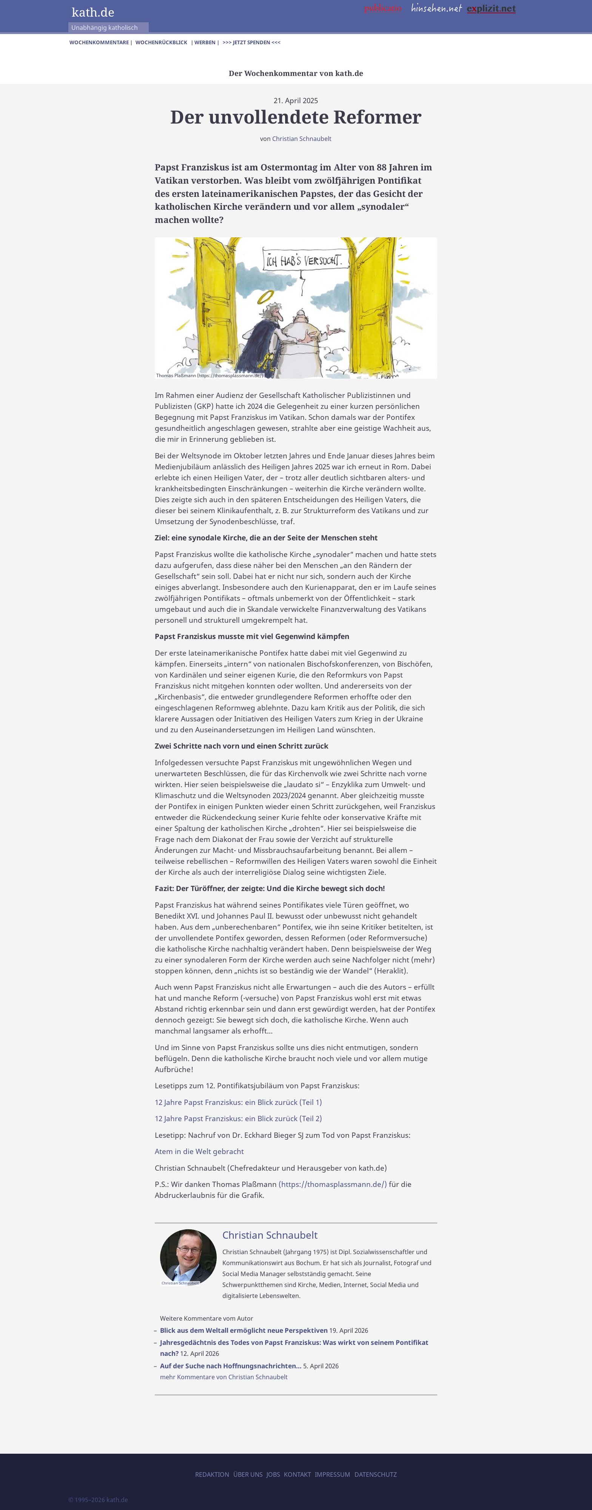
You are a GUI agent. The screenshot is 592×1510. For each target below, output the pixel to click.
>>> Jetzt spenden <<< (252, 42)
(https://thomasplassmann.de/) (333, 1184)
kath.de (93, 11)
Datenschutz (376, 1474)
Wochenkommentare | (101, 42)
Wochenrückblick (161, 42)
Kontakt (297, 1474)
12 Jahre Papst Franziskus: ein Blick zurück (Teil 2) (238, 1118)
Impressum (332, 1474)
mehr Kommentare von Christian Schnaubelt (224, 1377)
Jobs (273, 1474)
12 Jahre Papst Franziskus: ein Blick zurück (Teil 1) (238, 1102)
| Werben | (205, 42)
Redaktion (212, 1474)
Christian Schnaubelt (301, 139)
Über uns (248, 1474)
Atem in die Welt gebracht (199, 1151)
